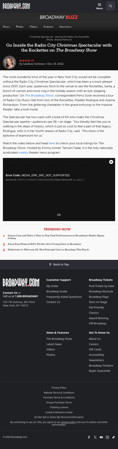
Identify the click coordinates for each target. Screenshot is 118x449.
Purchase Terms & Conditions (59, 397)
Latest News (54, 344)
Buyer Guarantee (100, 371)
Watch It (26, 60)
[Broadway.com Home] (16, 6)
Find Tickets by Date (101, 286)
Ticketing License (59, 407)
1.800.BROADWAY (26, 296)
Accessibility (96, 355)
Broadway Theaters (101, 365)
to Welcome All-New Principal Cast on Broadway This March (48, 249)
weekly (23, 152)
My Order (52, 286)
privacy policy (68, 422)
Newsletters (96, 360)
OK (59, 214)
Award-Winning (98, 318)
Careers (94, 344)
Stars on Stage (98, 302)
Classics (94, 313)
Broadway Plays (99, 297)
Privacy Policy (59, 387)
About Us (95, 339)
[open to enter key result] (110, 6)
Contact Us (10, 293)
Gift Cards (95, 349)
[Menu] (99, 6)
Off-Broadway (97, 323)
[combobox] (109, 6)
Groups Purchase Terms (59, 402)
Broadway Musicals (101, 291)
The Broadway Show (59, 339)
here (52, 143)
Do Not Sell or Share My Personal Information (59, 417)
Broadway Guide (56, 291)
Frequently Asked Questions (64, 297)
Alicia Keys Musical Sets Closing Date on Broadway (44, 244)
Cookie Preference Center (59, 412)
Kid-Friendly (96, 307)
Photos (50, 355)
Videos (50, 349)
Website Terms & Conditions (59, 392)
